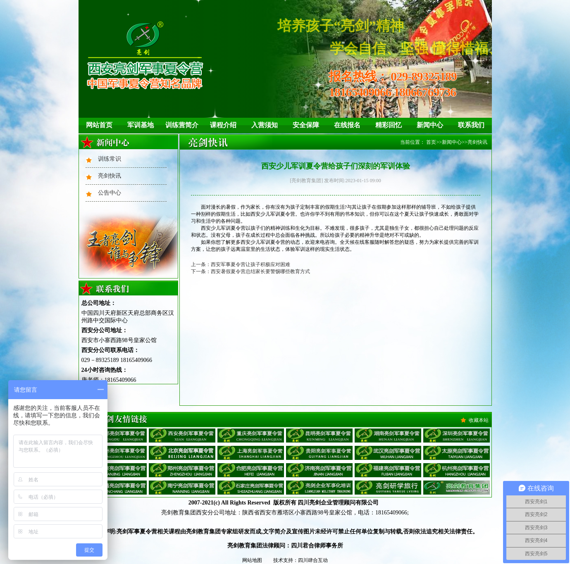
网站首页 (99, 125)
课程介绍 (223, 125)
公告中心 (109, 193)
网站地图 (252, 560)
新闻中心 (430, 125)
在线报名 (347, 125)
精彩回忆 (388, 125)
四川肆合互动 (313, 560)
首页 (431, 142)
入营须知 (264, 125)
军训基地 (140, 125)
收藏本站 (479, 420)
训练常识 (109, 159)
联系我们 (471, 125)
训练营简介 (181, 125)
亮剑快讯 (109, 176)
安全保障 (306, 125)
